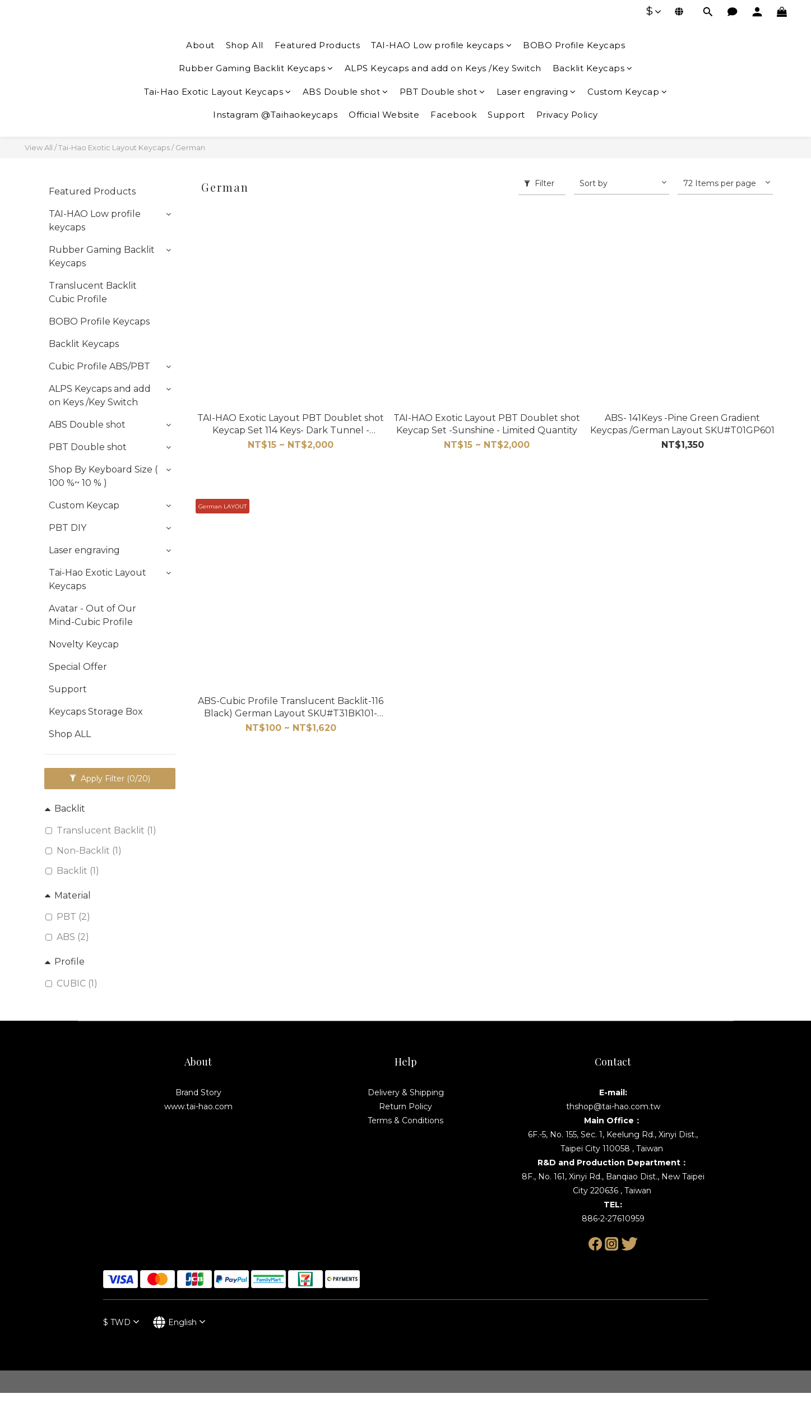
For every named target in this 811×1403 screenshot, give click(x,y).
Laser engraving (536, 91)
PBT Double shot (442, 91)
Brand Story (198, 1092)
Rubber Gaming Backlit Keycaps (256, 68)
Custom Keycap (627, 91)
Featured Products (317, 45)
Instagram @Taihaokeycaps (275, 114)
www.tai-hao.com (198, 1106)
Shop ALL (70, 734)
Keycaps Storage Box (96, 711)
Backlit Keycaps (593, 68)
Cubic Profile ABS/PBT (99, 366)
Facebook (453, 114)
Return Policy (405, 1106)
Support (506, 114)
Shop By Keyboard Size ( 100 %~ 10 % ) (103, 476)
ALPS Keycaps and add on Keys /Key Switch (443, 68)
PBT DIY (67, 527)
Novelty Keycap (84, 644)
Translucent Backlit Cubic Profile (93, 292)
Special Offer (78, 666)
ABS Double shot (345, 91)
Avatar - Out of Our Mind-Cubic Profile (92, 615)
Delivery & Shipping (406, 1092)
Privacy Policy (567, 114)
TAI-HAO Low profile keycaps (441, 45)
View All (39, 147)
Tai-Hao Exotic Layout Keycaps (217, 91)
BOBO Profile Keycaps (574, 45)
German (190, 147)
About (200, 45)
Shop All (244, 45)
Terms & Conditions (405, 1120)
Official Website (384, 114)
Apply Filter (109, 779)
